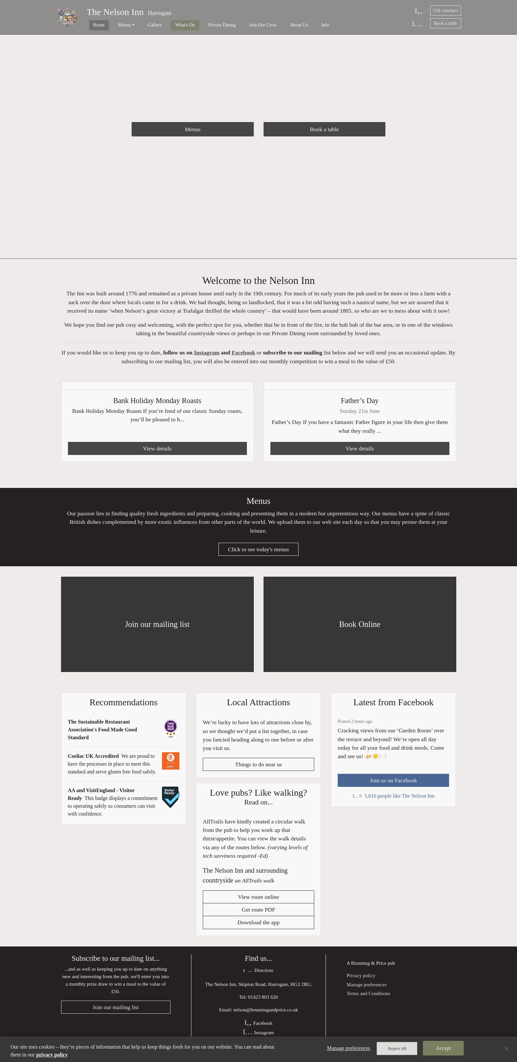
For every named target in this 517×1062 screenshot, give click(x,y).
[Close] (506, 1048)
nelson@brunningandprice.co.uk (266, 1017)
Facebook (243, 355)
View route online (258, 903)
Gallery (140, 24)
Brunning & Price (368, 969)
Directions (258, 977)
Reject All (397, 1049)
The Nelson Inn (115, 12)
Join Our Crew (233, 24)
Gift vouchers (445, 10)
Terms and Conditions (368, 1000)
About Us (265, 24)
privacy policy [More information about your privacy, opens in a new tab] (52, 1054)
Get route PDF (258, 916)
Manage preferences (367, 991)
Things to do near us (258, 769)
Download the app (258, 929)
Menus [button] (114, 24)
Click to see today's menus (258, 554)
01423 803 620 (263, 1004)
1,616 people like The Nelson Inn (393, 801)
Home (94, 24)
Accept (443, 1049)
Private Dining (197, 24)
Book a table (445, 23)
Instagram (206, 355)
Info (286, 24)
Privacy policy (361, 982)
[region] (258, 1049)
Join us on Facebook (393, 785)
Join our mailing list (116, 1014)
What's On (165, 24)
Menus (193, 129)
